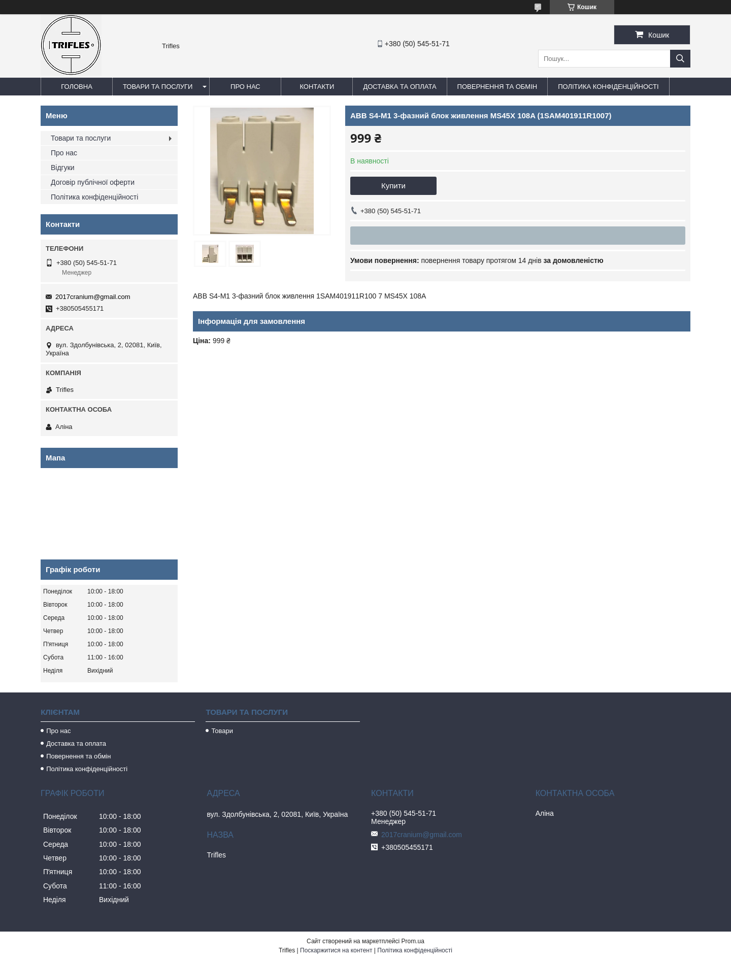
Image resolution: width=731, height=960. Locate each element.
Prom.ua (413, 941)
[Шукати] (680, 59)
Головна (76, 86)
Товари (222, 731)
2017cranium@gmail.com (92, 297)
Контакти (317, 86)
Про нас (245, 86)
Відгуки (63, 167)
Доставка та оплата (399, 86)
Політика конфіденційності (608, 86)
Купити (393, 185)
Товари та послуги (157, 86)
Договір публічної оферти (93, 182)
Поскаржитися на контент (336, 950)
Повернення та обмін (497, 86)
